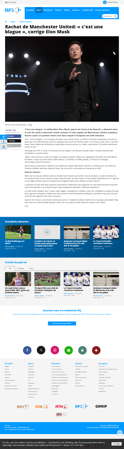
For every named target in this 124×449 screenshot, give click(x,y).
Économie (8, 374)
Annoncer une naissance (60, 380)
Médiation (102, 383)
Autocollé (55, 388)
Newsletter (102, 391)
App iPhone (82, 350)
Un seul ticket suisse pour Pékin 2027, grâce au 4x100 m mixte (17, 290)
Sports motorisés (33, 388)
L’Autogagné (56, 386)
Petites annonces (80, 377)
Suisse (7, 369)
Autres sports (26, 21)
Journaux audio (10, 380)
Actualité (30, 10)
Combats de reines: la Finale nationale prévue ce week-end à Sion (46, 243)
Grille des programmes (59, 374)
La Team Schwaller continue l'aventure (102, 242)
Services (75, 10)
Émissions (48, 10)
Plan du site (31, 429)
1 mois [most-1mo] (31, 268)
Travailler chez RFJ (104, 377)
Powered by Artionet (93, 427)
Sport (39, 10)
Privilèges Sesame (81, 372)
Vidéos (67, 10)
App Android (96, 350)
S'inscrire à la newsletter (62, 323)
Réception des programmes (108, 369)
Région (7, 366)
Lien (8, 145)
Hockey (30, 369)
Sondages (55, 391)
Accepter (116, 444)
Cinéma (77, 369)
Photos (58, 10)
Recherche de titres (58, 372)
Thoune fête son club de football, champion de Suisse (46, 290)
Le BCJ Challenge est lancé (14, 242)
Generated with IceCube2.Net (110, 427)
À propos (102, 366)
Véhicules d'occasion (82, 366)
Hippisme (31, 383)
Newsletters (68, 350)
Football (30, 366)
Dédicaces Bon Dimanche (60, 377)
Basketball (31, 372)
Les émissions (56, 366)
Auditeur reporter (10, 386)
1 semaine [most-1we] (20, 268)
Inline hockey (32, 391)
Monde (7, 372)
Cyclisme (31, 377)
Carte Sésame (103, 372)
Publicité (101, 374)
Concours (55, 394)
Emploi (77, 383)
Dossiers (7, 383)
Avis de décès (79, 386)
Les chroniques (57, 369)
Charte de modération (106, 386)
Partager (10, 136)
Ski (29, 380)
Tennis (30, 386)
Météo (77, 374)
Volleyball (31, 374)
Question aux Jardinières (60, 383)
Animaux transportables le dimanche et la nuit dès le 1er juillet (75, 243)
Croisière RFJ (87, 10)
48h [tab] (10, 268)
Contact (101, 388)
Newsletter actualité (11, 388)
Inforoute (78, 380)
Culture (7, 377)
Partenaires (102, 380)
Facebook (27, 350)
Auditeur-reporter (110, 2)
